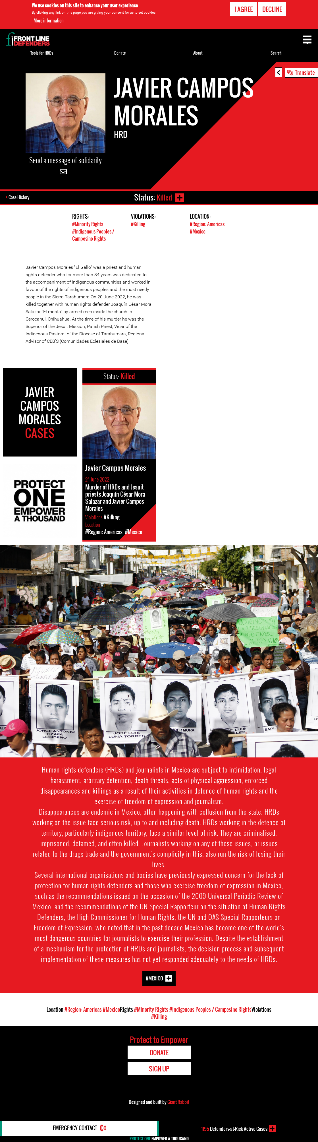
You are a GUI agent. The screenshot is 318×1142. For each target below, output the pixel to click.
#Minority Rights (87, 224)
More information (49, 20)
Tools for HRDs (41, 53)
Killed (163, 197)
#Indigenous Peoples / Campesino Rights (93, 235)
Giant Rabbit (178, 1101)
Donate (120, 53)
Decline (272, 9)
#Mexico (197, 231)
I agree (243, 9)
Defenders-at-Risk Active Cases (234, 1128)
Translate (305, 72)
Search (276, 53)
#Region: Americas (207, 224)
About (198, 53)
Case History (19, 197)
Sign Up (159, 1068)
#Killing (138, 224)
